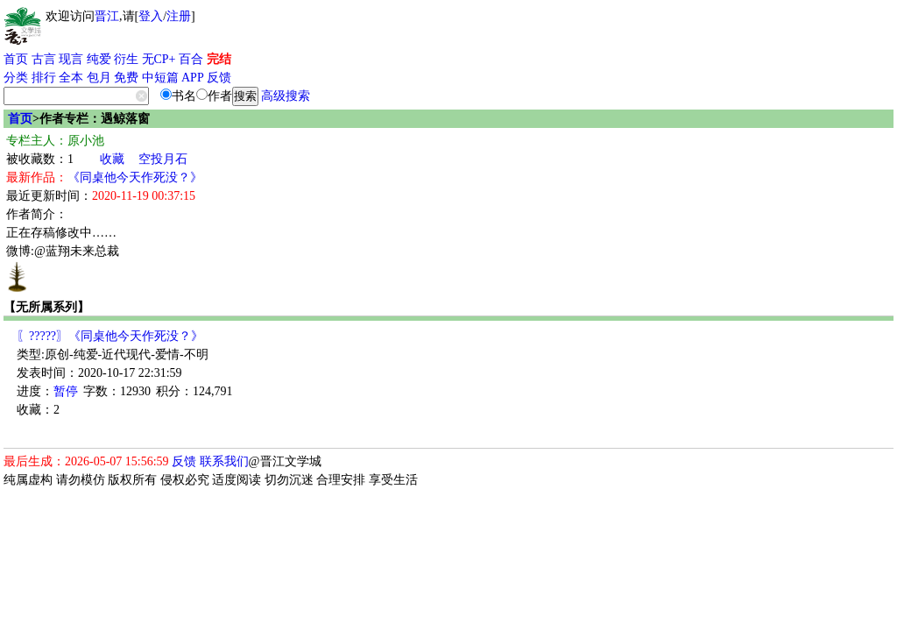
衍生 (126, 59)
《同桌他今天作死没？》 (134, 177)
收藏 (112, 159)
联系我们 (224, 461)
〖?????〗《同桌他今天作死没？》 (110, 336)
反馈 (219, 77)
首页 (16, 59)
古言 (44, 59)
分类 (16, 77)
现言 (71, 59)
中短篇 (160, 77)
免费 (126, 77)
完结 (219, 59)
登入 (150, 16)
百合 (191, 59)
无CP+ (159, 59)
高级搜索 (285, 96)
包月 (99, 77)
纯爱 (99, 59)
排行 (44, 77)
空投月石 (162, 159)
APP (192, 77)
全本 (71, 77)
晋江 (107, 16)
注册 (178, 16)
